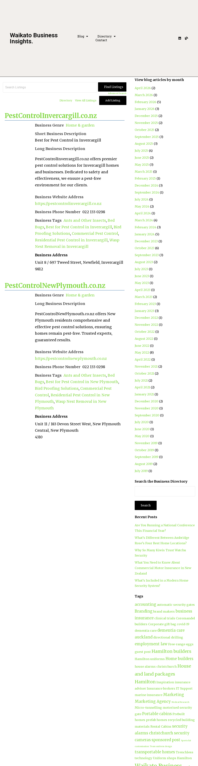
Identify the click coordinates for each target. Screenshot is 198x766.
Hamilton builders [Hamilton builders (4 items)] (171, 651)
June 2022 (142, 346)
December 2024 (146, 185)
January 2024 (145, 234)
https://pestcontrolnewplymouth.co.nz (71, 358)
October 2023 (144, 248)
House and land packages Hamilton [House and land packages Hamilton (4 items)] (163, 673)
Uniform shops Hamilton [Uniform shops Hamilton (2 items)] (172, 758)
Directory (106, 36)
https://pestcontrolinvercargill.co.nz (68, 203)
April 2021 (142, 387)
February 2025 (145, 178)
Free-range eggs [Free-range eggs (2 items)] (180, 644)
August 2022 (144, 339)
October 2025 (144, 130)
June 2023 (142, 276)
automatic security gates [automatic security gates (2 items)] (176, 605)
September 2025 (147, 137)
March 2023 (143, 297)
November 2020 (147, 408)
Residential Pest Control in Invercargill (71, 240)
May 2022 (142, 352)
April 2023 (142, 290)
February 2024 (145, 227)
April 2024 (143, 213)
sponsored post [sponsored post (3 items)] (166, 739)
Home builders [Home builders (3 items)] (179, 658)
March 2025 (143, 171)
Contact (101, 40)
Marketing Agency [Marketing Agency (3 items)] (153, 701)
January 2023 (144, 311)
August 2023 (144, 262)
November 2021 (146, 366)
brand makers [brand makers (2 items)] (164, 611)
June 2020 (142, 429)
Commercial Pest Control (95, 233)
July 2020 (142, 422)
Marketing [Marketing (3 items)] (173, 694)
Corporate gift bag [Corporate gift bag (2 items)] (162, 624)
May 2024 (142, 206)
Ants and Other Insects (84, 220)
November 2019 (146, 443)
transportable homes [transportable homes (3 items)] (155, 752)
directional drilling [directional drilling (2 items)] (168, 637)
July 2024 (141, 199)
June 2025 (142, 157)
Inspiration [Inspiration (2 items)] (165, 682)
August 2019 (144, 464)
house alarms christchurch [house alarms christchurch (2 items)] (156, 666)
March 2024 (144, 220)
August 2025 (144, 143)
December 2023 (146, 241)
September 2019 (146, 457)
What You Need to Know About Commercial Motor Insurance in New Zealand (163, 568)
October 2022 (145, 332)
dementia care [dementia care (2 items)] (146, 630)
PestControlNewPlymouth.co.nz (55, 286)
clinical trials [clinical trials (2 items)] (164, 618)
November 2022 (146, 325)
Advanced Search (117, 93)
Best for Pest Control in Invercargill (79, 227)
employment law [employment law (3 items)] (151, 644)
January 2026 (145, 109)
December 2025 (146, 116)
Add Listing (112, 100)
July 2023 (141, 269)
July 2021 (141, 380)
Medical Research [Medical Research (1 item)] (180, 702)
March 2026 (144, 95)
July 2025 (141, 150)
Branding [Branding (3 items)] (143, 611)
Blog (82, 36)
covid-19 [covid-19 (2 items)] (183, 624)
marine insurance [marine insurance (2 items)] (148, 695)
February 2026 (145, 102)
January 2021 (144, 394)
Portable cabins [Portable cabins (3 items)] (157, 713)
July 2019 (141, 471)
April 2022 (143, 359)
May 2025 (142, 164)
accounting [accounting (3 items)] (145, 604)
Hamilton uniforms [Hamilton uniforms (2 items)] (150, 659)
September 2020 (147, 415)
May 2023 (142, 283)
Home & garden (80, 125)
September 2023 (147, 255)
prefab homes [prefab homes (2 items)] (156, 720)
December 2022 (146, 318)
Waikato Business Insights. (34, 38)
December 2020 (146, 401)
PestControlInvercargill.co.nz (51, 116)
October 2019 (144, 450)
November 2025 (146, 123)
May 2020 (142, 436)
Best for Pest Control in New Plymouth (82, 382)
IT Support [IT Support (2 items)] (184, 688)
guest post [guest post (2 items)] (143, 652)
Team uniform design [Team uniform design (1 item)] (161, 746)
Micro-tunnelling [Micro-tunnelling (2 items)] (148, 707)
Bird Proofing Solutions (57, 388)
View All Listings (85, 100)
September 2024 (147, 192)
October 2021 (144, 373)
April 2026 (143, 88)
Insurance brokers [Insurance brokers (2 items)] (161, 688)
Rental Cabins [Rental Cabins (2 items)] (160, 726)
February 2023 (145, 304)
